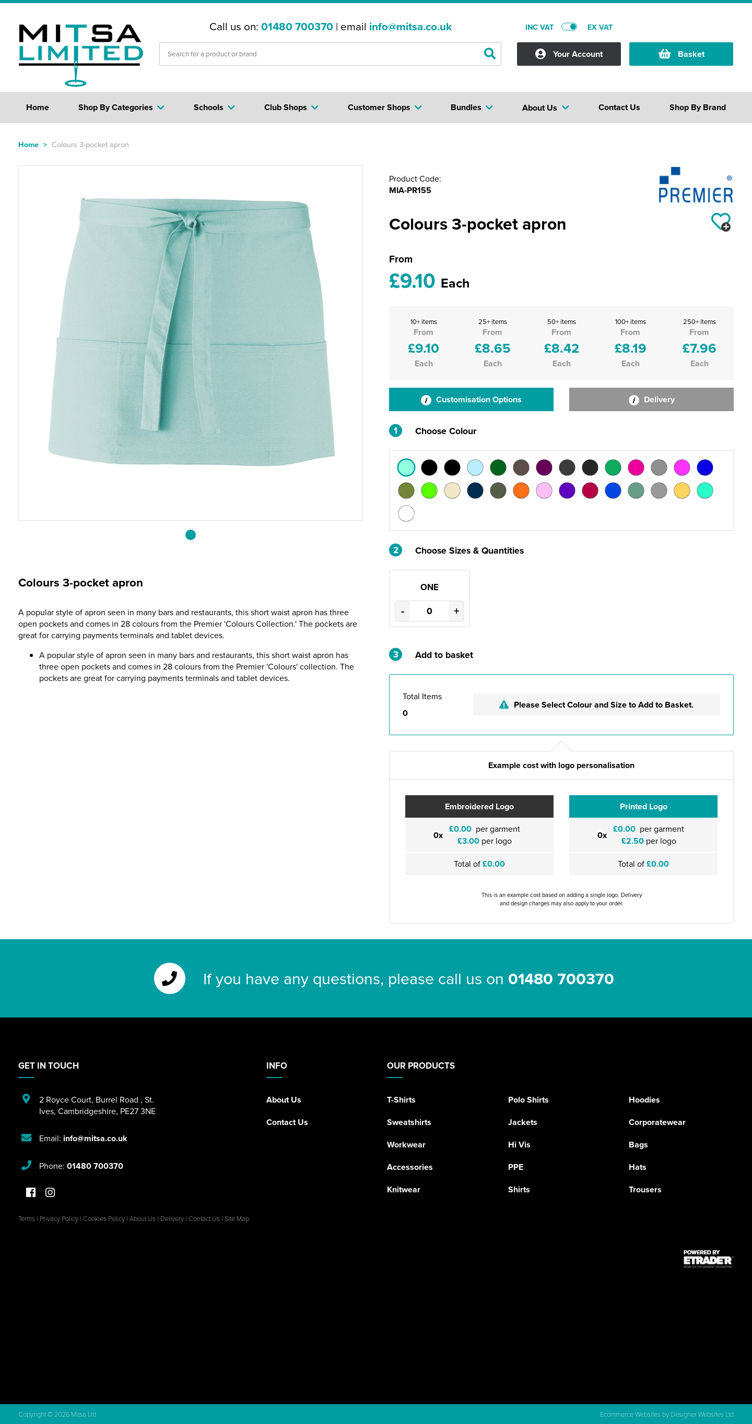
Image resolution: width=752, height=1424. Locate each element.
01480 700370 (297, 26)
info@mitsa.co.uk (410, 26)
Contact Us (287, 1122)
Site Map (237, 1218)
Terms (26, 1218)
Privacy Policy (59, 1218)
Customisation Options (471, 399)
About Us (283, 1100)
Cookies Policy (104, 1218)
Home (28, 144)
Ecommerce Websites (630, 1414)
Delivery (652, 399)
